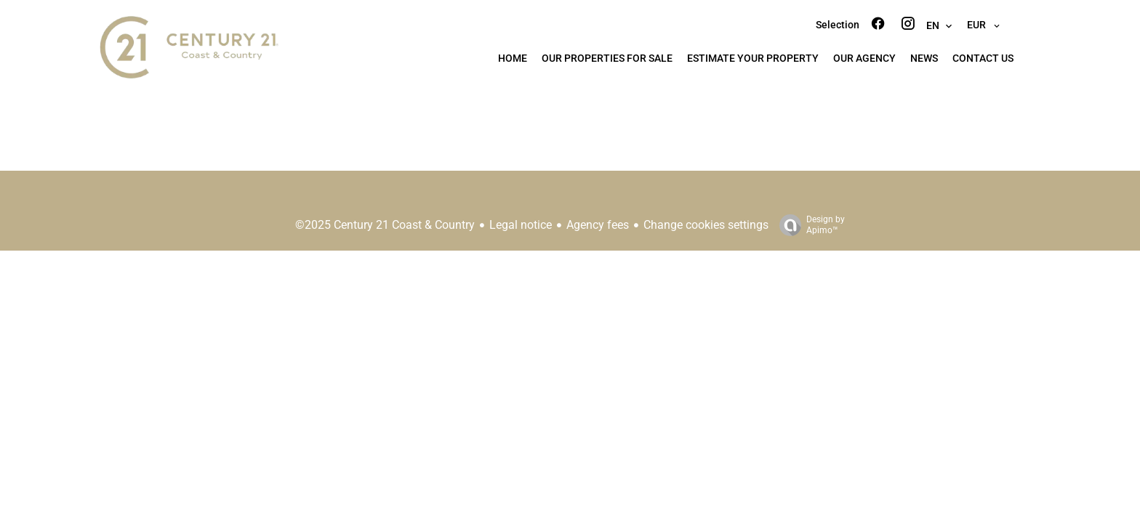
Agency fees (597, 225)
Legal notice (520, 225)
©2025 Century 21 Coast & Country (385, 225)
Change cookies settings (705, 225)
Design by (808, 225)
